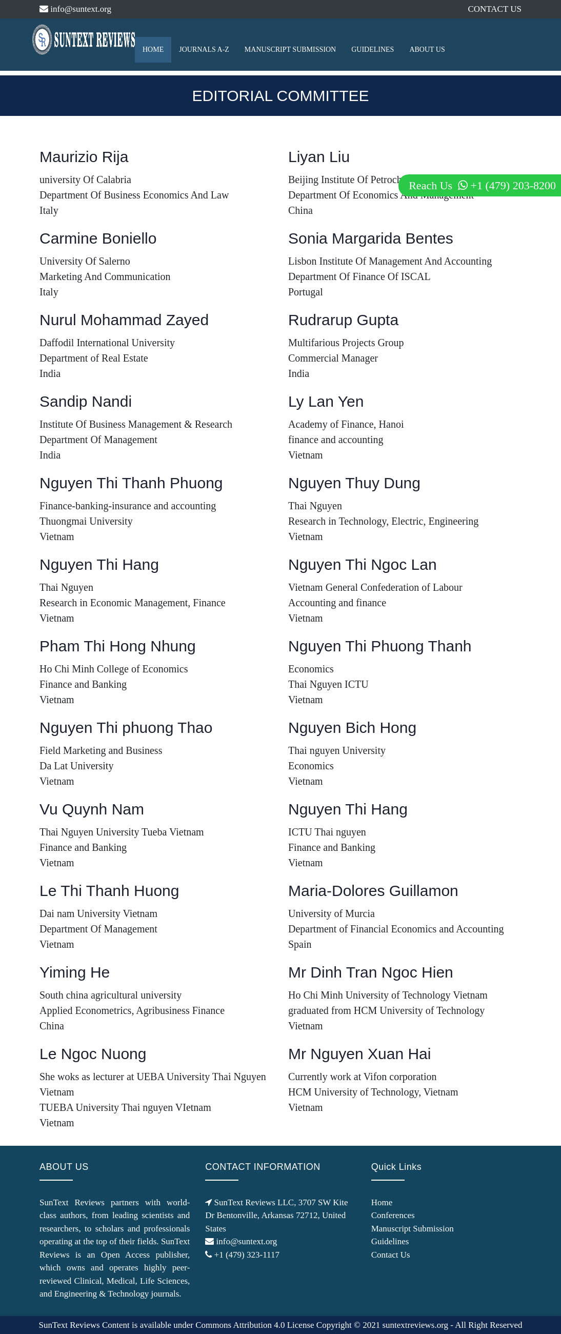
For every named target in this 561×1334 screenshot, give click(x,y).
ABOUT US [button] (427, 49)
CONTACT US (495, 9)
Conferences (393, 1215)
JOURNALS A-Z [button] (204, 49)
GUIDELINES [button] (372, 49)
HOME (153, 49)
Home (382, 1202)
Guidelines (390, 1241)
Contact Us (390, 1255)
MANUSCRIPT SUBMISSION (290, 49)
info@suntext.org (75, 9)
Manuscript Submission (412, 1228)
